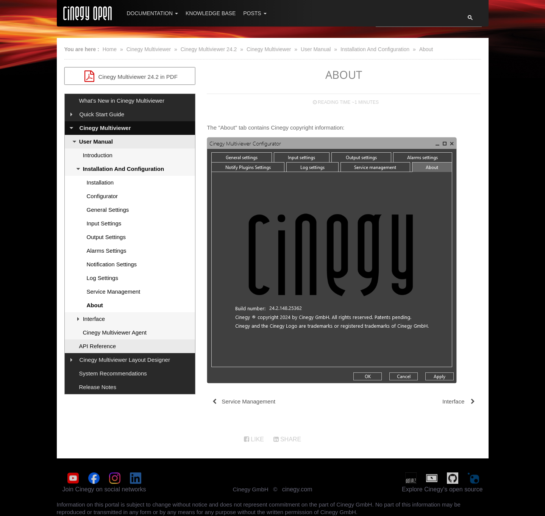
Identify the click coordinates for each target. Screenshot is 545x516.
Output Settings (106, 237)
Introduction (97, 155)
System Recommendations (113, 373)
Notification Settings (112, 264)
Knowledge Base (211, 13)
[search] (416, 19)
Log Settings (102, 278)
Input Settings (104, 223)
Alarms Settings (106, 250)
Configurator (102, 196)
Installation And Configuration (374, 49)
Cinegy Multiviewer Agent (115, 332)
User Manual (316, 49)
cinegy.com (297, 489)
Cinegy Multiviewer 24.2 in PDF (130, 76)
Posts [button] (254, 13)
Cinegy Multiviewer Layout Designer (125, 360)
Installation (100, 182)
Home (110, 49)
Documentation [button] (152, 13)
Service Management (114, 291)
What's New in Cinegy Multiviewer (121, 100)
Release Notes (97, 387)
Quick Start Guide (102, 114)
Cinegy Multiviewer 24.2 (209, 49)
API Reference (97, 346)
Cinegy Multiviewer (148, 49)
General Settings (108, 209)
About (426, 49)
